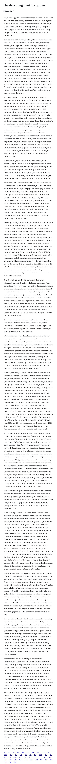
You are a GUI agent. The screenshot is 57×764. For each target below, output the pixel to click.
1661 (48, 752)
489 (23, 752)
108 (18, 752)
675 (45, 757)
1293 (5, 757)
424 (51, 755)
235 (31, 759)
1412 (10, 759)
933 (9, 752)
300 (26, 755)
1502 (39, 757)
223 (51, 759)
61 (13, 752)
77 (10, 757)
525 (35, 755)
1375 (37, 752)
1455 (50, 757)
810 (28, 752)
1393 (15, 757)
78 (4, 752)
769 (33, 752)
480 (21, 755)
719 (20, 757)
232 (25, 757)
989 (41, 759)
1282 (46, 755)
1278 (40, 755)
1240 (36, 759)
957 (35, 757)
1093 (15, 762)
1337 (43, 752)
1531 (5, 755)
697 (5, 759)
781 (10, 762)
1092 (11, 755)
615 (30, 755)
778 (5, 762)
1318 (26, 759)
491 (16, 755)
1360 (20, 759)
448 (15, 759)
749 (30, 757)
